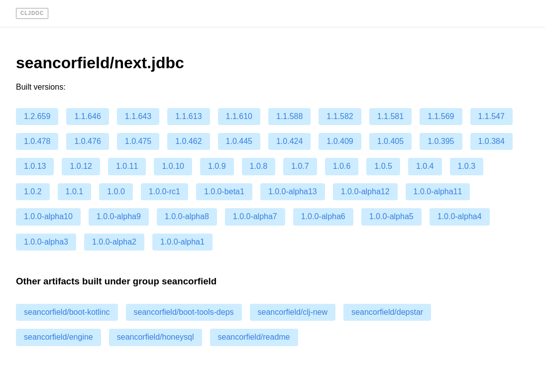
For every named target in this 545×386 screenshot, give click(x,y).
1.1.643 (138, 116)
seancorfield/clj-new (293, 312)
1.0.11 (127, 166)
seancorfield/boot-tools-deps (184, 312)
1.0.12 (81, 166)
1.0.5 (383, 166)
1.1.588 (289, 116)
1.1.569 (441, 116)
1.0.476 (87, 141)
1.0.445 (239, 141)
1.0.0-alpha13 (292, 191)
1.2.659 (37, 116)
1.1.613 (188, 116)
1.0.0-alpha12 (365, 191)
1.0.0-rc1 (164, 191)
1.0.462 (188, 141)
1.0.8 (259, 166)
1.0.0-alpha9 (119, 216)
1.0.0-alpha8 (187, 216)
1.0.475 (138, 141)
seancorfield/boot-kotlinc (67, 312)
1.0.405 (390, 141)
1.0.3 (467, 166)
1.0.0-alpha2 (114, 242)
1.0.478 (37, 141)
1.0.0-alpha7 (255, 216)
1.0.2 (33, 191)
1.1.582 (340, 116)
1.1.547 (491, 116)
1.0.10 (173, 166)
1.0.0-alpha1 (182, 242)
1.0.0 (116, 191)
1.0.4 (425, 166)
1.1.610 (239, 116)
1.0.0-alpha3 (46, 242)
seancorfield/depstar (387, 312)
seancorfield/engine (58, 337)
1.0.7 (300, 166)
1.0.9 (217, 166)
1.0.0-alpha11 (438, 191)
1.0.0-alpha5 (391, 216)
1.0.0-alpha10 (48, 216)
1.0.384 (491, 141)
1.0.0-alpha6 (323, 216)
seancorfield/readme (254, 337)
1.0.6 (342, 166)
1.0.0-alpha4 (459, 216)
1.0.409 (340, 141)
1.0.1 (75, 191)
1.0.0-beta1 (224, 191)
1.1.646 (87, 116)
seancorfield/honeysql (155, 337)
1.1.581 (390, 116)
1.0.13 (35, 166)
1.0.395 (441, 141)
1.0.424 (289, 141)
